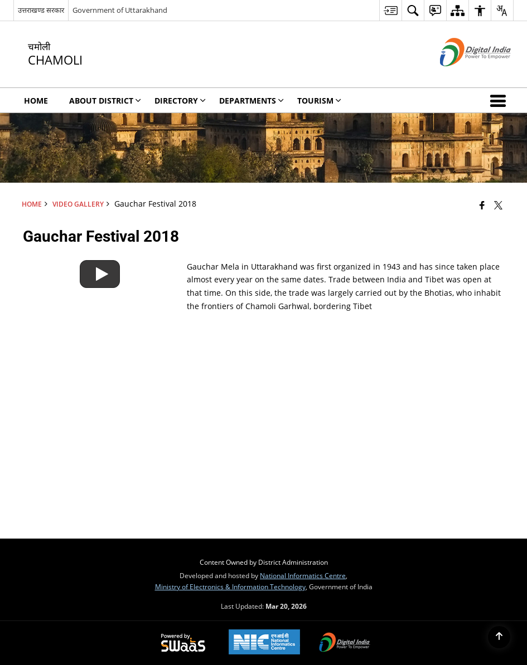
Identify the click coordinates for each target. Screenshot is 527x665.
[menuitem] (390, 10)
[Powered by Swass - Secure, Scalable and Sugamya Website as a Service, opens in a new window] (183, 643)
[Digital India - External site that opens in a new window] (461, 75)
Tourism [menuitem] (319, 100)
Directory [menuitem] (180, 100)
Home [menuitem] (36, 100)
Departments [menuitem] (251, 100)
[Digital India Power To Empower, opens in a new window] (345, 643)
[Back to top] (499, 637)
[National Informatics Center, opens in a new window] (264, 643)
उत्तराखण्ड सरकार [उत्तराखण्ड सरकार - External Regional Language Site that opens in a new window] (41, 10)
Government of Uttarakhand (119, 10)
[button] (500, 100)
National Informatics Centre (303, 575)
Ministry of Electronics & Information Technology (230, 586)
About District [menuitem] (105, 100)
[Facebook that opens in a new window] (482, 205)
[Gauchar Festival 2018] (100, 265)
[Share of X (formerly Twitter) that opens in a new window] (498, 205)
